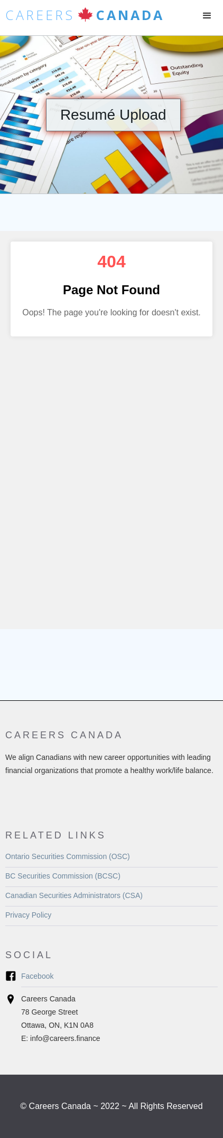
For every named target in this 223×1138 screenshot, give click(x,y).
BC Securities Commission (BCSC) (62, 876)
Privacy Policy (28, 915)
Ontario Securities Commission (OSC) (67, 856)
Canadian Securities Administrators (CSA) (74, 895)
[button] (207, 16)
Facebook (37, 976)
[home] (82, 17)
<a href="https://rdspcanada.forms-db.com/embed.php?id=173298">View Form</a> (111, 430)
